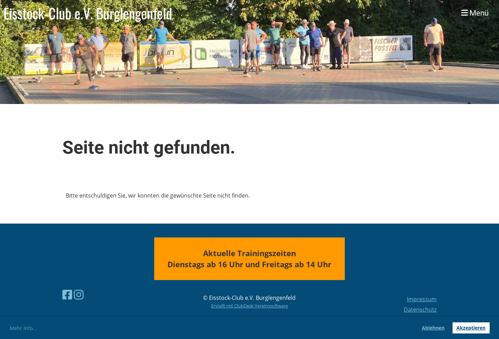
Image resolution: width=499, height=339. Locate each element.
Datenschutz (420, 309)
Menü (475, 13)
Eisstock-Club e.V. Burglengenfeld (87, 13)
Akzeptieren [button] (470, 327)
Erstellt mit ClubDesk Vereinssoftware (249, 306)
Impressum (422, 299)
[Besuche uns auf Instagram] (79, 294)
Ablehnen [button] (433, 327)
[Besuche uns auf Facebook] (67, 294)
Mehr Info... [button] (23, 328)
